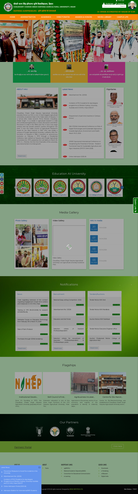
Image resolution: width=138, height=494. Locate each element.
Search (122, 6)
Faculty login (108, 3)
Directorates (63, 17)
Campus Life (122, 17)
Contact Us (119, 3)
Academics (46, 17)
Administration (28, 17)
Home (12, 17)
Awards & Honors (83, 17)
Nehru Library (104, 17)
